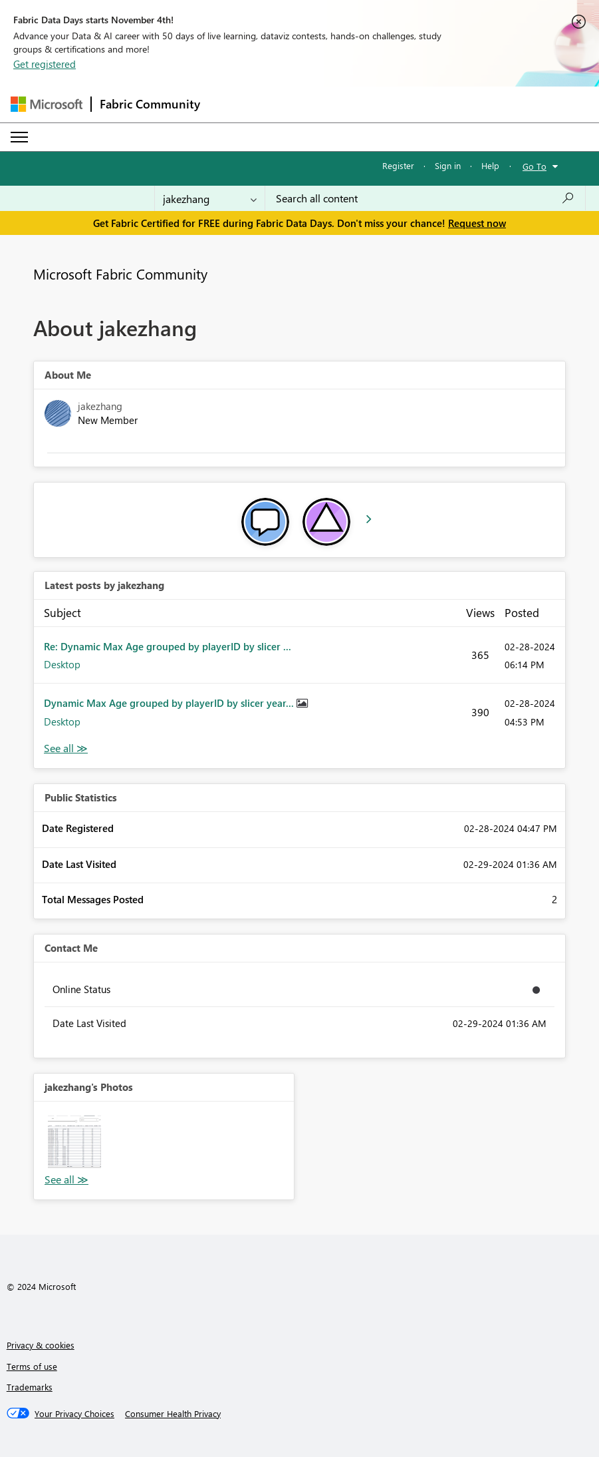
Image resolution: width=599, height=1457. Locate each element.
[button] (74, 1142)
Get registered (44, 64)
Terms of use (32, 1366)
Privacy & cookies (40, 1345)
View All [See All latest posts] (66, 748)
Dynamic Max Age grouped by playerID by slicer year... (170, 703)
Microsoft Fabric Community (120, 273)
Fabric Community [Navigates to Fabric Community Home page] (150, 104)
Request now (477, 223)
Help (490, 165)
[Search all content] (425, 198)
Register (398, 165)
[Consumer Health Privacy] (173, 1414)
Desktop (62, 664)
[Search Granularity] (210, 198)
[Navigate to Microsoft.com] (46, 104)
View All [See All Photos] (66, 1179)
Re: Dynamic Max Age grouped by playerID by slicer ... (167, 646)
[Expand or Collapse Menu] (19, 137)
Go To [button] (534, 166)
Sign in (448, 165)
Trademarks (30, 1386)
